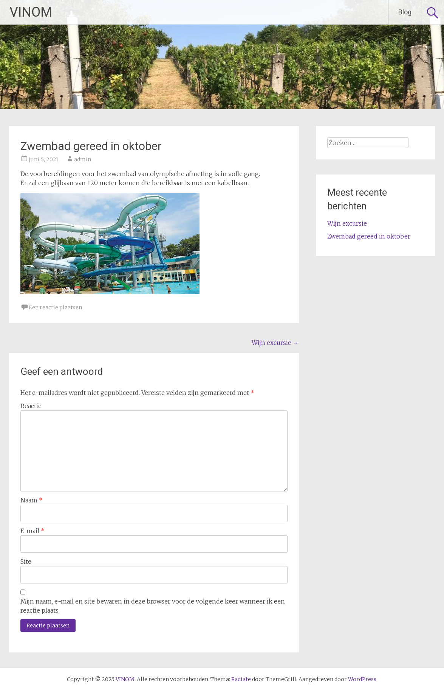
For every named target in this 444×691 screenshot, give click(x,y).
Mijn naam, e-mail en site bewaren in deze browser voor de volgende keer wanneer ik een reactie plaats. (152, 605)
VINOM (30, 12)
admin (82, 159)
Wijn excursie (275, 342)
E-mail (32, 531)
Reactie (31, 406)
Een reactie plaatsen (55, 307)
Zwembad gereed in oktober (368, 236)
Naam (31, 500)
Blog (405, 12)
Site (25, 561)
